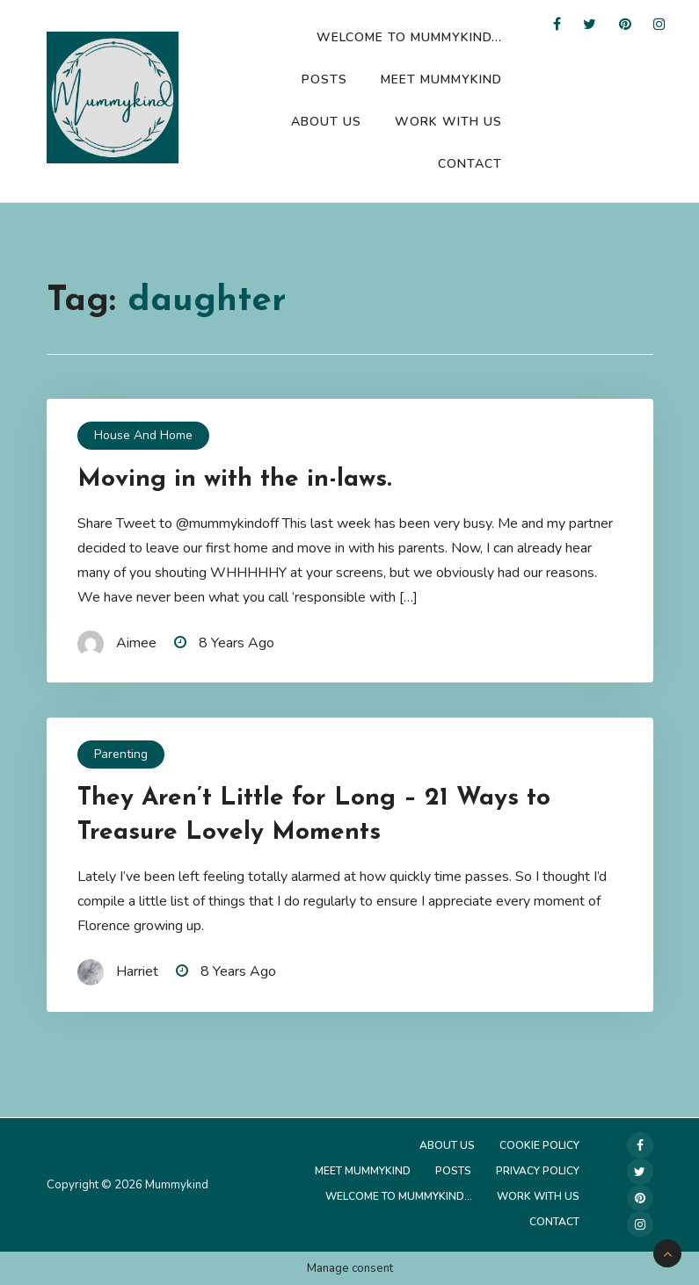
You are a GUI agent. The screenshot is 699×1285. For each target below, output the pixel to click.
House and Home (143, 435)
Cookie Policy (539, 1145)
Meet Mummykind (441, 79)
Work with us (448, 121)
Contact (470, 163)
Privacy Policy (537, 1171)
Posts (324, 79)
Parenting (121, 754)
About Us (326, 121)
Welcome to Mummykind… (409, 37)
